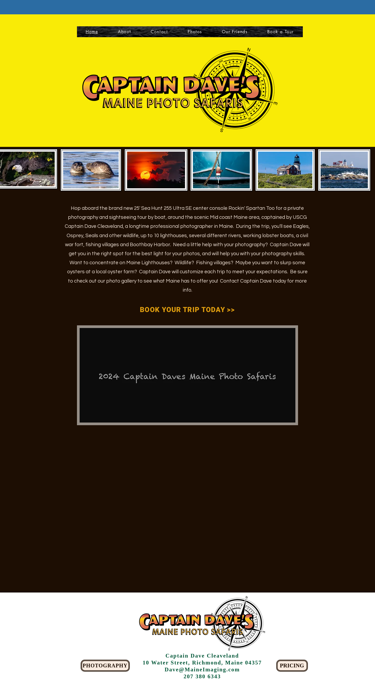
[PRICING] (292, 666)
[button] (280, 31)
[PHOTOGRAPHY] (105, 666)
